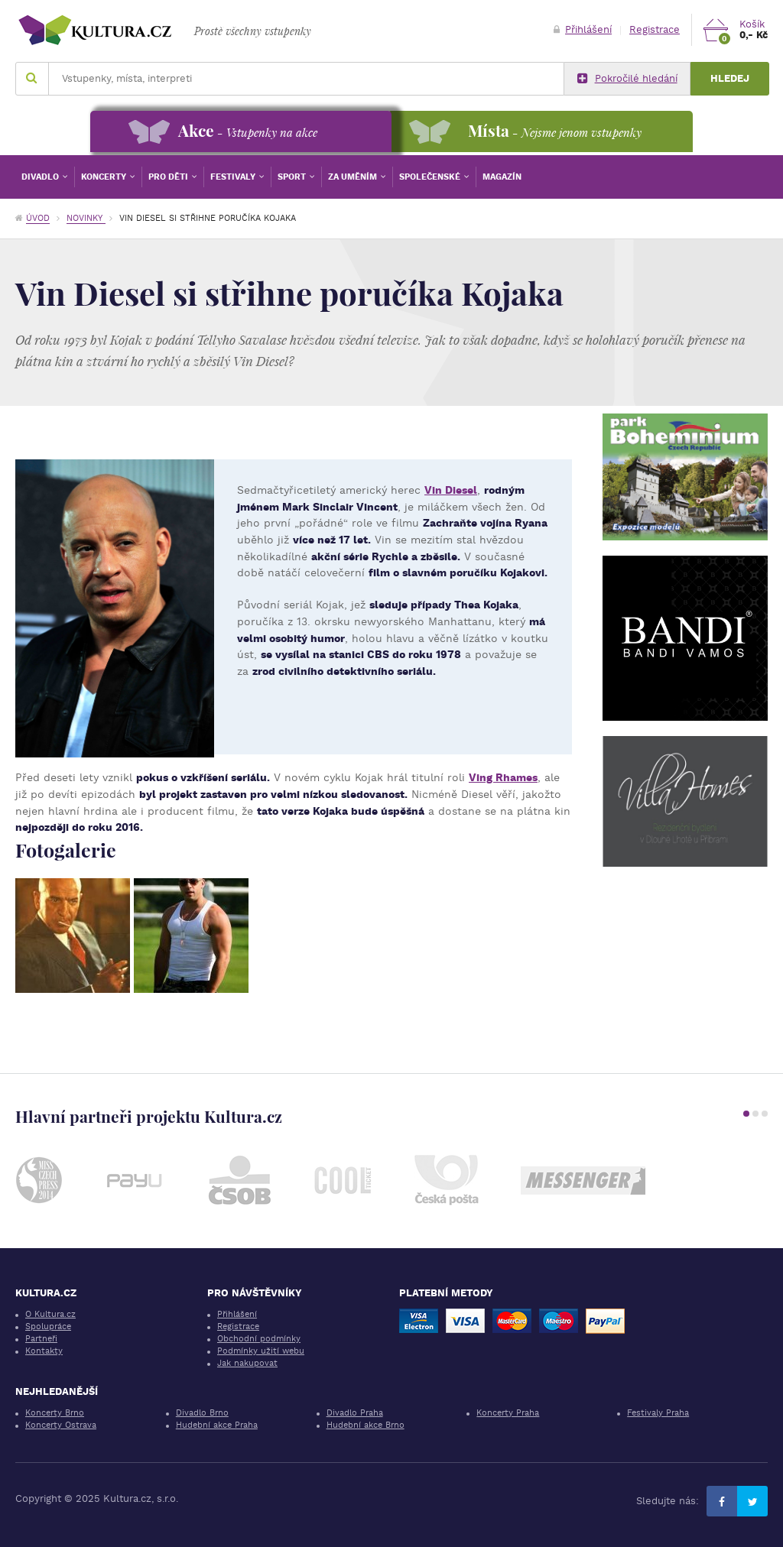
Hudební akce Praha (217, 1425)
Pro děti (169, 177)
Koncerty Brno (54, 1413)
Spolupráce (48, 1326)
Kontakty (44, 1351)
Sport (293, 177)
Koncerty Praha (507, 1413)
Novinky (86, 218)
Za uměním (353, 177)
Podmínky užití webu (260, 1351)
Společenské (431, 177)
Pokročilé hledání (627, 79)
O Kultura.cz (50, 1314)
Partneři (41, 1339)
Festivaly (234, 177)
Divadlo (41, 177)
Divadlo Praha (355, 1413)
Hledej (729, 78)
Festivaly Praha (658, 1413)
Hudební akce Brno (365, 1425)
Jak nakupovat (247, 1363)
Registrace (654, 29)
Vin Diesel (450, 490)
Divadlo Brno (202, 1413)
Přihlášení (583, 29)
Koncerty (104, 177)
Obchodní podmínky (259, 1339)
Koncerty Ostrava (60, 1425)
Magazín (501, 177)
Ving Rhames (503, 777)
